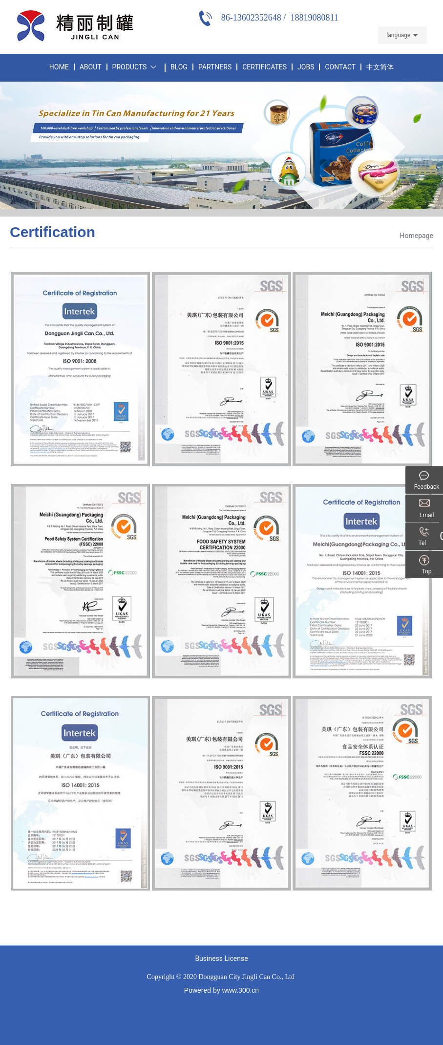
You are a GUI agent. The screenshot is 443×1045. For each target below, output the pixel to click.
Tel (427, 543)
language (398, 35)
